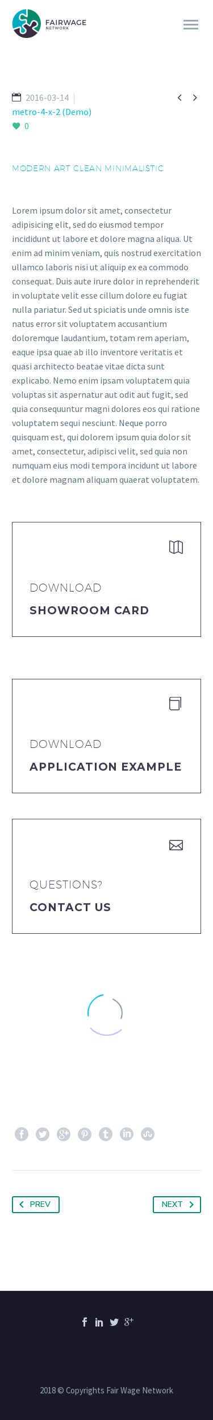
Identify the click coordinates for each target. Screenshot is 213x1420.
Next (180, 1204)
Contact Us (70, 907)
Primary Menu (190, 24)
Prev (33, 1204)
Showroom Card (89, 610)
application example (106, 766)
